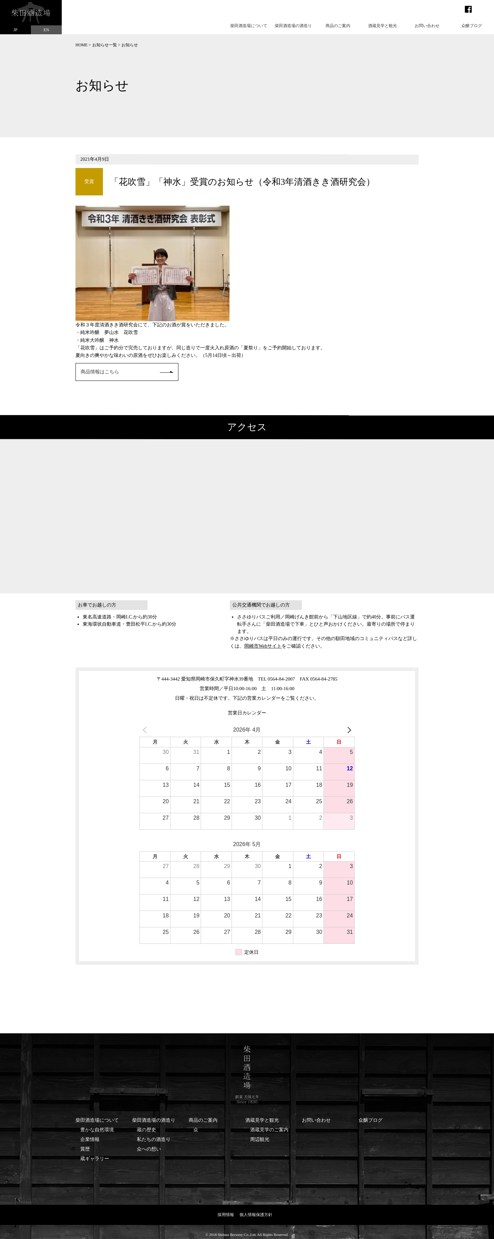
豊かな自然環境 (97, 1129)
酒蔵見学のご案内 (269, 1129)
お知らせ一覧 (104, 45)
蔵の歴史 (146, 1129)
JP (15, 29)
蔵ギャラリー (94, 1158)
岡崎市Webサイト (263, 646)
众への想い (149, 1149)
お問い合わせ (427, 25)
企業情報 (89, 1139)
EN (46, 29)
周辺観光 (259, 1139)
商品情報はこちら (100, 371)
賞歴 (85, 1149)
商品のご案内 (338, 25)
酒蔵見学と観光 (382, 25)
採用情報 (225, 1214)
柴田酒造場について (248, 25)
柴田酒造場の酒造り (293, 25)
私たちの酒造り (153, 1139)
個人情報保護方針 (255, 1214)
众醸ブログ (471, 25)
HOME (81, 45)
